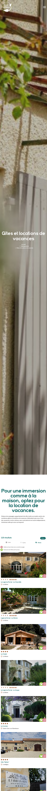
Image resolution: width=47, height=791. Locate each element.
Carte (24, 542)
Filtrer (43, 538)
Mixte (39, 542)
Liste (9, 542)
